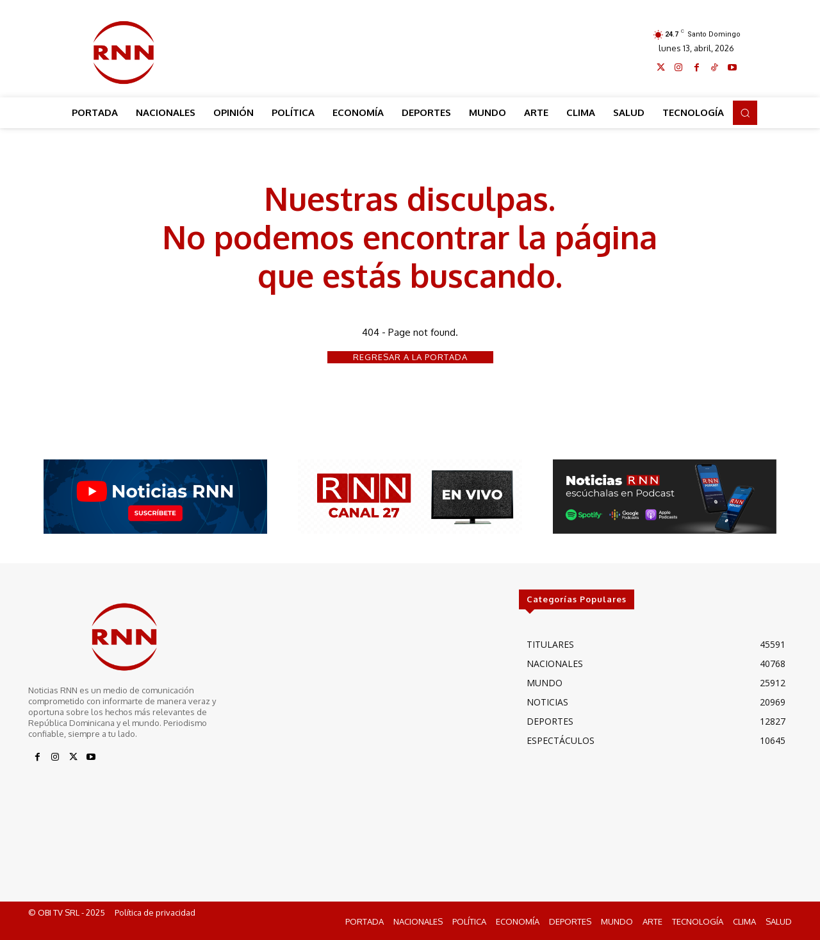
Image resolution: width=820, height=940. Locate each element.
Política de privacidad (155, 913)
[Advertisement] (410, 49)
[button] (745, 113)
